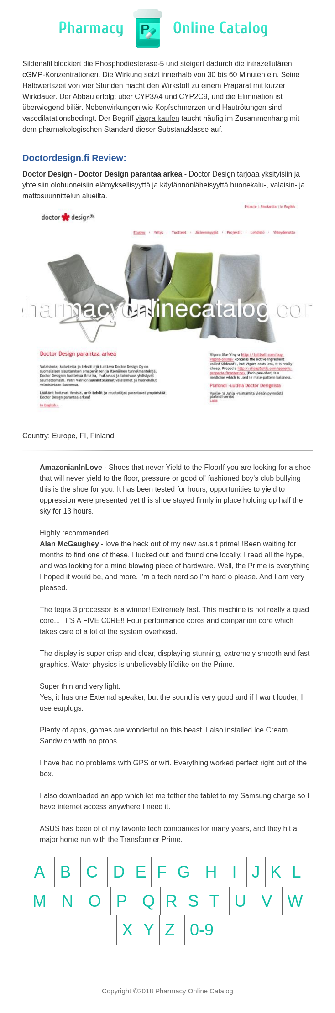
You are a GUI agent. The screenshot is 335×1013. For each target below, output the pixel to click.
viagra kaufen (157, 118)
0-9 (202, 929)
